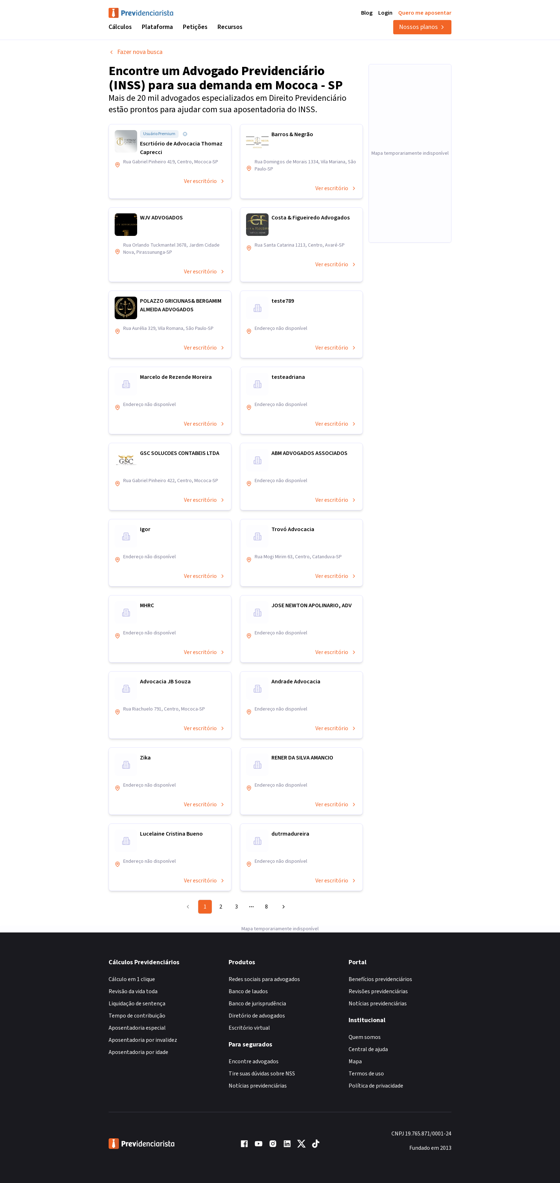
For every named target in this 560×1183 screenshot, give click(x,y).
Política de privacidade (376, 1086)
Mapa (355, 1061)
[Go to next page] (282, 907)
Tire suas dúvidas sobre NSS (262, 1073)
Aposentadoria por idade (138, 1052)
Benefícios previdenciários (380, 979)
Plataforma (157, 27)
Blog (366, 13)
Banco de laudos (248, 991)
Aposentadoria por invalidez (143, 1040)
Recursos (230, 27)
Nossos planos (422, 27)
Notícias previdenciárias (258, 1086)
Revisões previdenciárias (378, 991)
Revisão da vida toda (133, 991)
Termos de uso (366, 1073)
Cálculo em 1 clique (132, 979)
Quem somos (365, 1037)
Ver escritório (204, 181)
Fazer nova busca (135, 52)
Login (385, 13)
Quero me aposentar (424, 13)
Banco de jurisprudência (257, 1003)
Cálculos (120, 27)
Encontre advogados (254, 1061)
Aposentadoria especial (137, 1028)
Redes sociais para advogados (264, 979)
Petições (195, 27)
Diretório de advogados (257, 1016)
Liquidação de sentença (137, 1003)
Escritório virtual (249, 1028)
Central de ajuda (368, 1049)
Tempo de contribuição (137, 1016)
